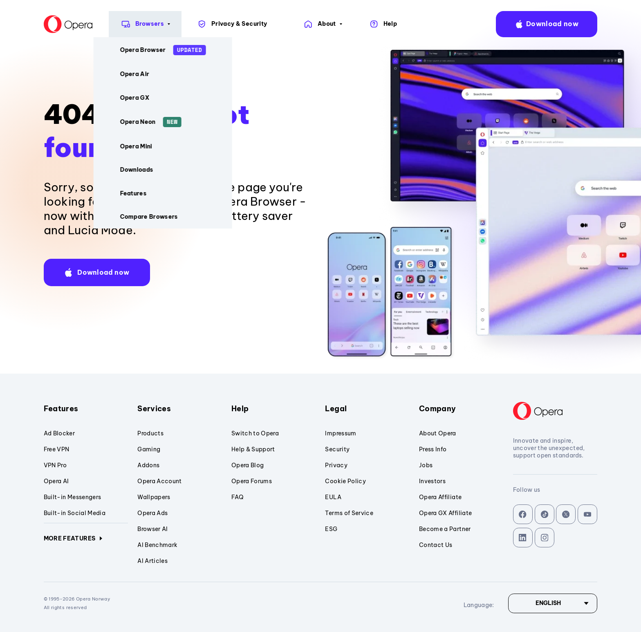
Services (179, 409)
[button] (97, 272)
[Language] (552, 603)
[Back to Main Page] (28, 24)
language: (623, 24)
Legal (367, 409)
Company (461, 409)
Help (273, 409)
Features (86, 409)
